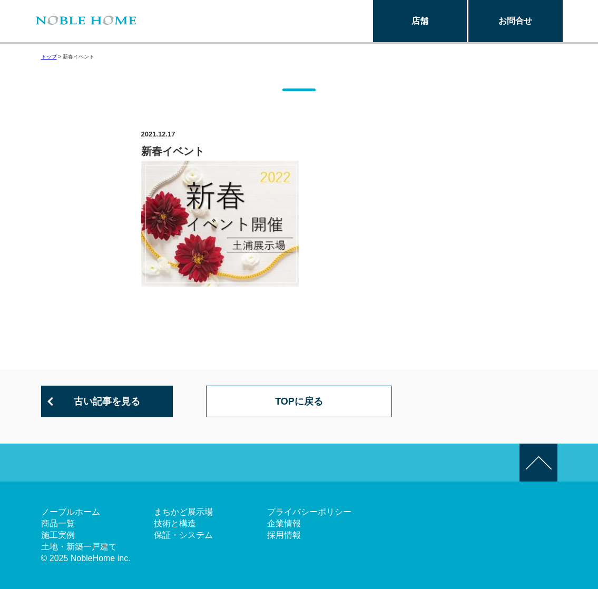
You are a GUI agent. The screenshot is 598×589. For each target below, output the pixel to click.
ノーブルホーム (70, 511)
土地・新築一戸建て (79, 546)
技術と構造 (175, 523)
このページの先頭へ (538, 463)
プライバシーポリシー (309, 511)
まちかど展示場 (183, 511)
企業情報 (284, 523)
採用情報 (284, 535)
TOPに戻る (299, 401)
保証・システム (183, 535)
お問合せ (515, 20)
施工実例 (58, 535)
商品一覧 (58, 523)
